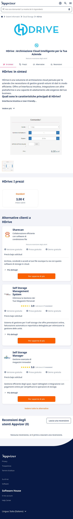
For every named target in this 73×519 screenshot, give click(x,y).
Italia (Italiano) (18, 511)
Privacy (4, 461)
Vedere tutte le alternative (36, 408)
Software (5, 484)
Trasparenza (6, 466)
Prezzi (23, 64)
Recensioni (56, 64)
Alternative (38, 64)
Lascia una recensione (59, 420)
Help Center (6, 500)
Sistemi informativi (13, 16)
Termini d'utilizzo (8, 470)
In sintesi (8, 64)
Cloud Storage (28, 16)
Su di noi (5, 479)
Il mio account (7, 496)
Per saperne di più (36, 276)
